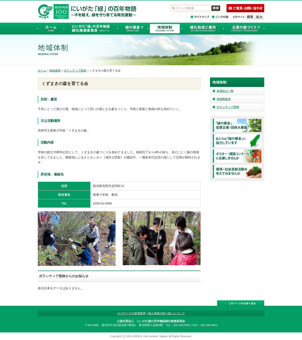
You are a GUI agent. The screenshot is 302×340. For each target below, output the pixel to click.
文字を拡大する (259, 17)
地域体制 (55, 70)
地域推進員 (224, 99)
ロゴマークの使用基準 (131, 313)
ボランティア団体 (75, 70)
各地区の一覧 (225, 90)
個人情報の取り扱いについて (166, 313)
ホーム (42, 70)
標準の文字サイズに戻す (249, 17)
